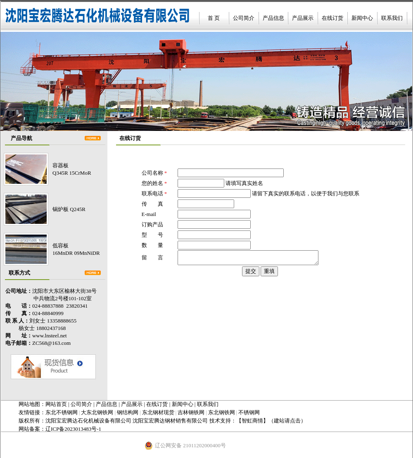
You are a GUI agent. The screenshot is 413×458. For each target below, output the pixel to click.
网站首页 (56, 404)
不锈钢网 (249, 412)
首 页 (214, 18)
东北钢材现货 (158, 412)
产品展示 (302, 18)
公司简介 (243, 18)
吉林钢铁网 (191, 412)
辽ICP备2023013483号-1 (73, 429)
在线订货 (332, 18)
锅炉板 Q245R (68, 209)
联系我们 (392, 18)
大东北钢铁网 (97, 412)
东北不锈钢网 (61, 412)
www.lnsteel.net (49, 335)
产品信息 (273, 18)
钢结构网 (127, 412)
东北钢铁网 (221, 412)
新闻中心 (362, 18)
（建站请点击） (287, 421)
